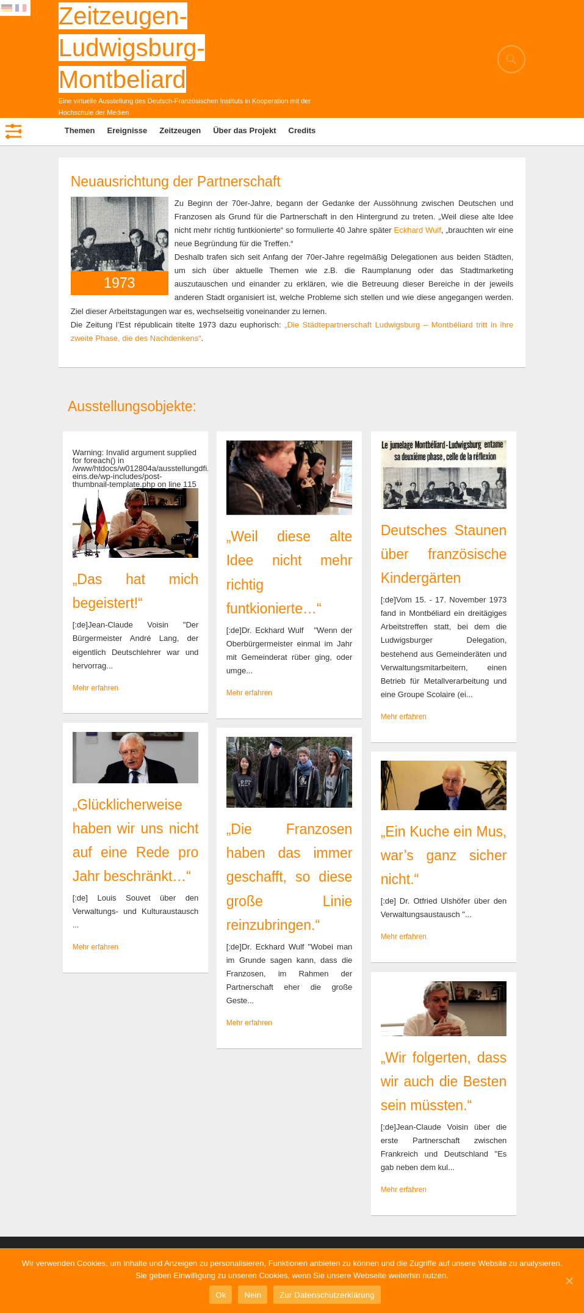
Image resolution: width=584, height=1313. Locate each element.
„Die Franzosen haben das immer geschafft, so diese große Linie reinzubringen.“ (289, 876)
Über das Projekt (244, 130)
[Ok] (569, 1281)
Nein (252, 1295)
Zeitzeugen (180, 130)
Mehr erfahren (95, 688)
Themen (80, 130)
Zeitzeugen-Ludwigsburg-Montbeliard (132, 47)
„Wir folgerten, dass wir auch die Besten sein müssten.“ (444, 1081)
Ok (220, 1295)
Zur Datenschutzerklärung (327, 1295)
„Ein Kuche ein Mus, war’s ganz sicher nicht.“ (444, 855)
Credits (302, 130)
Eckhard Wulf (417, 230)
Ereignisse (127, 130)
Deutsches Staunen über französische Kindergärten (444, 554)
